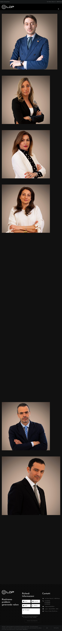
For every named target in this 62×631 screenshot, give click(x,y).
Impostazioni (25, 629)
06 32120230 (47, 604)
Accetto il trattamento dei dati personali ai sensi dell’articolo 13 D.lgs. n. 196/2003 (30, 617)
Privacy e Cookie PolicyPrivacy (51, 611)
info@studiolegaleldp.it (49, 606)
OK (47, 628)
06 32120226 (47, 600)
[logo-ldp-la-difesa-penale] (8, 5)
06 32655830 (47, 602)
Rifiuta (56, 628)
